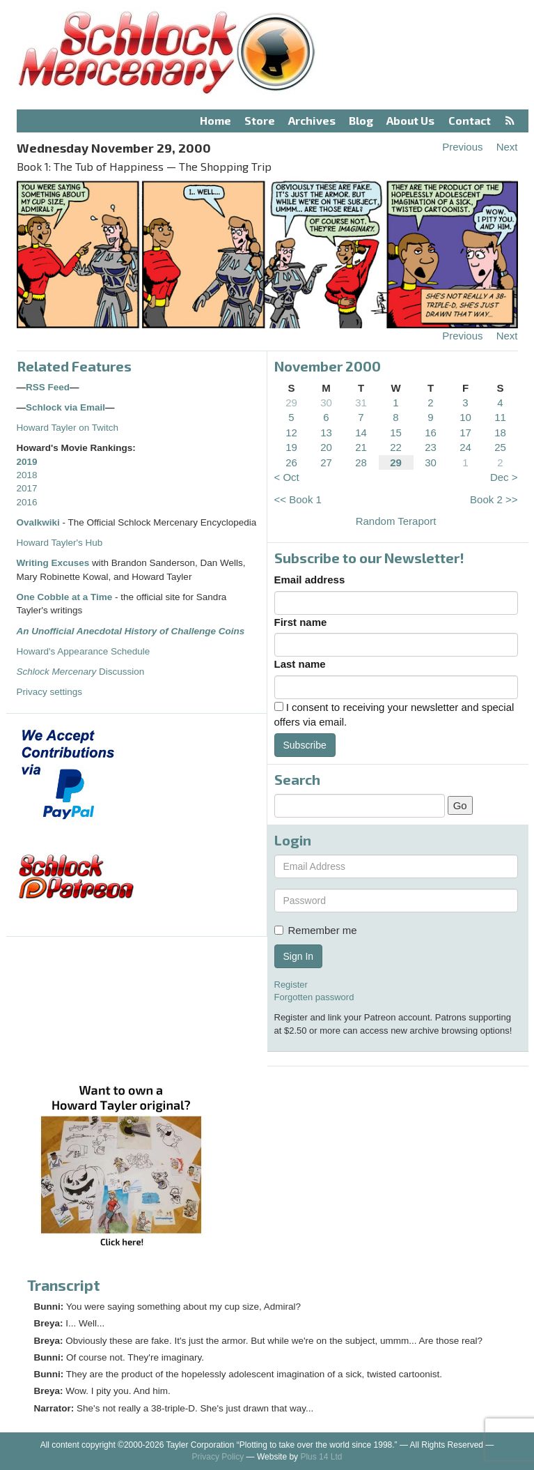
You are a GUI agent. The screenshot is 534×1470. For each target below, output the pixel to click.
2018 (27, 475)
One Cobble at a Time (65, 597)
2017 (27, 488)
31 (361, 402)
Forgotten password (314, 997)
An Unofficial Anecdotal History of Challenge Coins (131, 631)
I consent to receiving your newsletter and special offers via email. (394, 714)
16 (431, 432)
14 (361, 432)
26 (291, 462)
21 (361, 447)
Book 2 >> (493, 499)
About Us (410, 120)
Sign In (298, 956)
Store (259, 120)
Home (215, 120)
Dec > (504, 477)
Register (291, 984)
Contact (469, 120)
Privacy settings (50, 692)
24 (465, 447)
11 (500, 417)
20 (326, 447)
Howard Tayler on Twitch (68, 427)
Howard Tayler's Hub (60, 542)
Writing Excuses (53, 563)
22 (396, 447)
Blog (361, 120)
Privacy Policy (218, 1457)
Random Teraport (396, 521)
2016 (27, 502)
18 (500, 432)
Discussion (81, 671)
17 (465, 432)
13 (326, 432)
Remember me (315, 930)
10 (465, 417)
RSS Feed (48, 387)
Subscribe (305, 745)
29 (291, 402)
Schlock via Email (65, 407)
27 (326, 462)
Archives (312, 120)
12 (291, 432)
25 (500, 447)
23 (431, 447)
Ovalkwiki (40, 522)
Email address (309, 579)
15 (396, 432)
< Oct (286, 477)
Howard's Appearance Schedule (83, 651)
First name (300, 622)
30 (326, 402)
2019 (27, 462)
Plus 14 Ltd (321, 1457)
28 (361, 462)
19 (291, 447)
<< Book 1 (298, 499)
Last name (300, 664)
